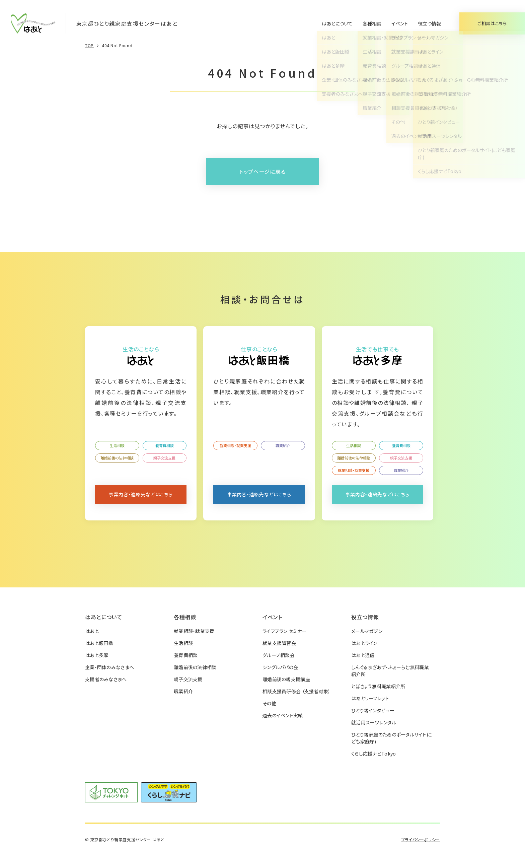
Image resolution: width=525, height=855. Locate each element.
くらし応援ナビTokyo (373, 753)
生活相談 (117, 445)
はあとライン (364, 643)
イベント (399, 23)
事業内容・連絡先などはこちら (141, 494)
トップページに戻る (262, 171)
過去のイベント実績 (282, 715)
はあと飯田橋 (99, 643)
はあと (92, 631)
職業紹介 (283, 445)
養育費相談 (164, 445)
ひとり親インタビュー (372, 710)
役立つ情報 (429, 23)
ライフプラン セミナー (284, 631)
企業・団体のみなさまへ (109, 667)
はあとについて (337, 23)
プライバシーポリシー (420, 839)
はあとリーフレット (370, 698)
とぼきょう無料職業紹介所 (378, 686)
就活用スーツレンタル (373, 722)
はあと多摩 (96, 655)
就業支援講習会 (279, 643)
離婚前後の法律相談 (117, 457)
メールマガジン (366, 631)
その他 (269, 703)
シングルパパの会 (280, 667)
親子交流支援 (164, 457)
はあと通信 (362, 655)
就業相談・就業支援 (235, 445)
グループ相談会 (278, 655)
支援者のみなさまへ (106, 679)
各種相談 (372, 23)
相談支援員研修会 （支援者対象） (296, 691)
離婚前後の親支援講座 (286, 679)
